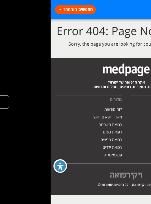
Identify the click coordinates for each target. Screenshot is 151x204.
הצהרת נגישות (135, 132)
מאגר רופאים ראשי (56, 117)
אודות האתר (137, 109)
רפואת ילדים (61, 147)
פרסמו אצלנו (137, 117)
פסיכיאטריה (62, 155)
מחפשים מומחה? (27, 9)
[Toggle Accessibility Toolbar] (9, 166)
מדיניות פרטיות (135, 124)
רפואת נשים (61, 132)
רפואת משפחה (59, 124)
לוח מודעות (62, 109)
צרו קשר (140, 139)
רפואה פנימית (60, 139)
